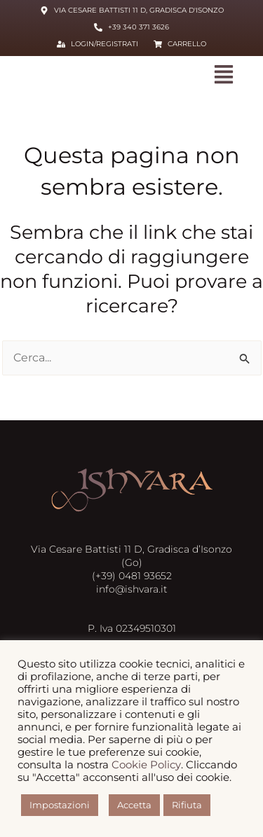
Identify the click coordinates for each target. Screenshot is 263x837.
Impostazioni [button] (59, 804)
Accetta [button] (134, 804)
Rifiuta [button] (187, 804)
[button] (224, 75)
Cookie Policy (146, 765)
